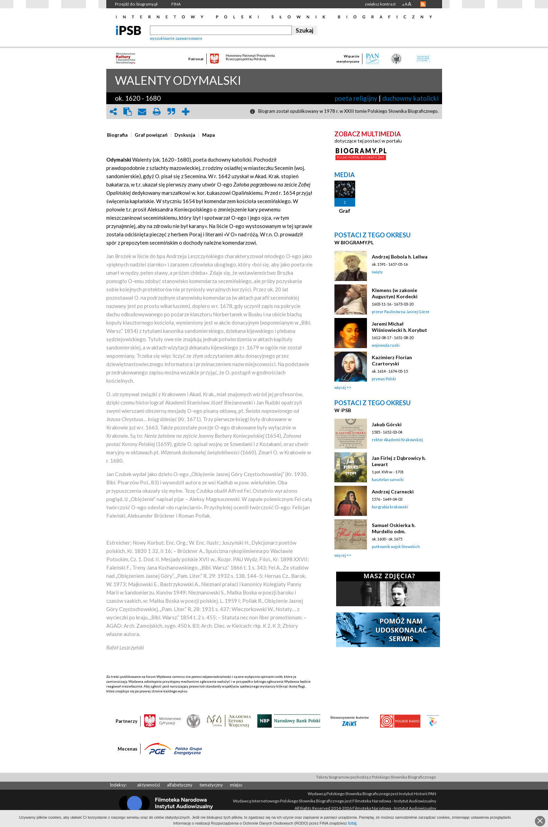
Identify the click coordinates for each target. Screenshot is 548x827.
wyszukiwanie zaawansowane (176, 38)
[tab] (119, 135)
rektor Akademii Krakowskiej (397, 439)
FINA (176, 4)
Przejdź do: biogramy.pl (136, 4)
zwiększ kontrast (380, 4)
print (156, 111)
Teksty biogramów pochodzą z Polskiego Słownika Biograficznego (376, 777)
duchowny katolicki (410, 98)
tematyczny (211, 785)
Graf (344, 211)
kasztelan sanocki (388, 479)
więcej (340, 387)
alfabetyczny (179, 785)
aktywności (148, 785)
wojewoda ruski (385, 345)
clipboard (127, 111)
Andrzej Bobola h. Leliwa (400, 257)
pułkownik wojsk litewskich (396, 546)
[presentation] (117, 135)
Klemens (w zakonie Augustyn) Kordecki (394, 293)
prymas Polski (384, 378)
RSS (423, 4)
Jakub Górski (387, 424)
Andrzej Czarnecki (393, 491)
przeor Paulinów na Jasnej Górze (401, 311)
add (185, 111)
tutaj (352, 823)
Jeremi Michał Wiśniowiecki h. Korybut (399, 327)
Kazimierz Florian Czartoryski (392, 360)
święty (377, 272)
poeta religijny (356, 98)
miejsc (236, 785)
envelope (142, 111)
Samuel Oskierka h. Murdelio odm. (393, 528)
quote (171, 111)
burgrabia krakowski (390, 507)
